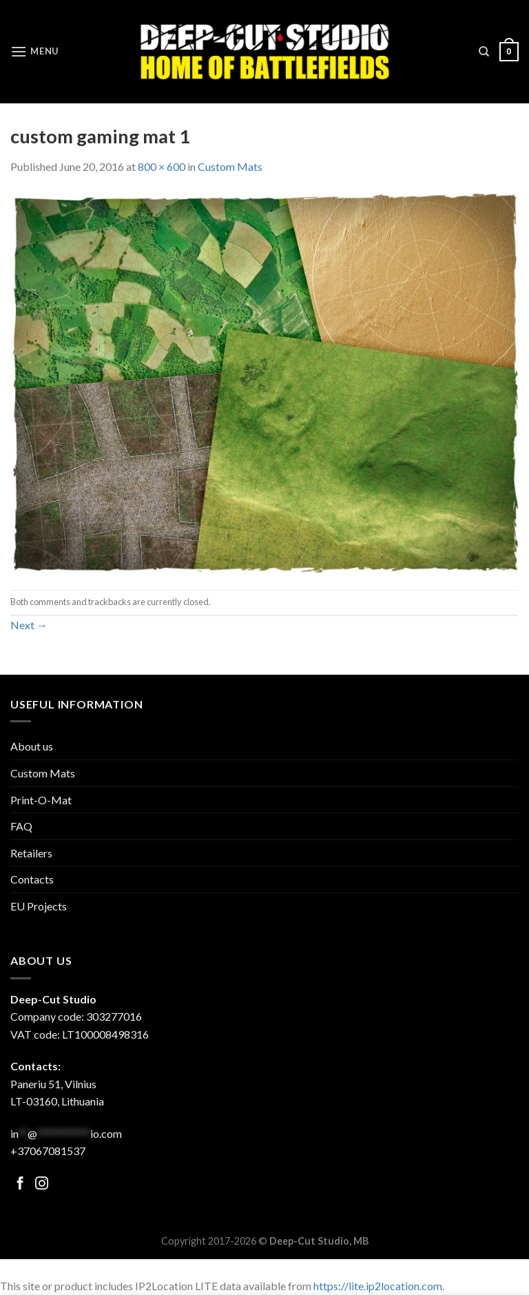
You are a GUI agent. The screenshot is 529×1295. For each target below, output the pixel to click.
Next (29, 624)
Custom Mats (230, 166)
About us (31, 746)
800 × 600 (161, 166)
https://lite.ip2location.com (377, 1285)
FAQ (21, 826)
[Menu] (34, 51)
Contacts (32, 879)
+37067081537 (47, 1150)
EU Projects (38, 905)
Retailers (31, 852)
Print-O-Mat (41, 799)
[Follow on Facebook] (20, 1184)
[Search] (484, 52)
